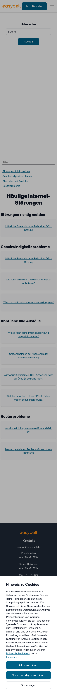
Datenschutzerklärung (18, 653)
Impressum (12, 657)
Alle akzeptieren (28, 665)
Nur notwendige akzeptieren (28, 675)
